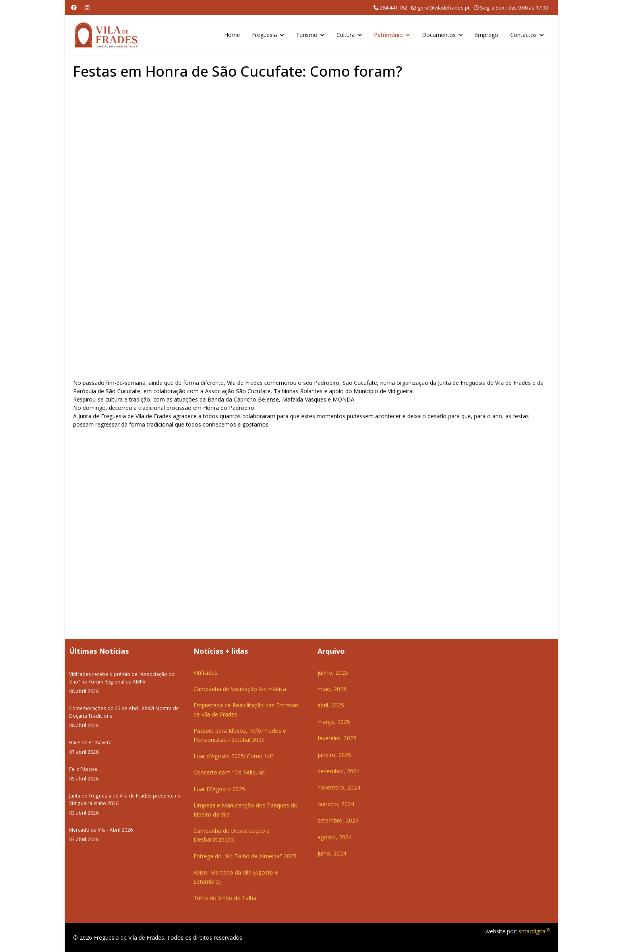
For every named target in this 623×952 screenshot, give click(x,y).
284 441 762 (393, 7)
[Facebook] (74, 7)
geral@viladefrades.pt (444, 7)
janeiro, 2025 (334, 755)
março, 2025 (333, 722)
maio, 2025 (331, 689)
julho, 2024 (331, 853)
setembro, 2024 (337, 820)
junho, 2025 (332, 672)
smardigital (534, 931)
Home (232, 35)
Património (388, 35)
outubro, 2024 (335, 804)
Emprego (486, 35)
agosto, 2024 (334, 837)
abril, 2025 (330, 705)
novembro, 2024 (338, 787)
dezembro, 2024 (338, 771)
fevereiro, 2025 (336, 738)
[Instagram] (87, 7)
